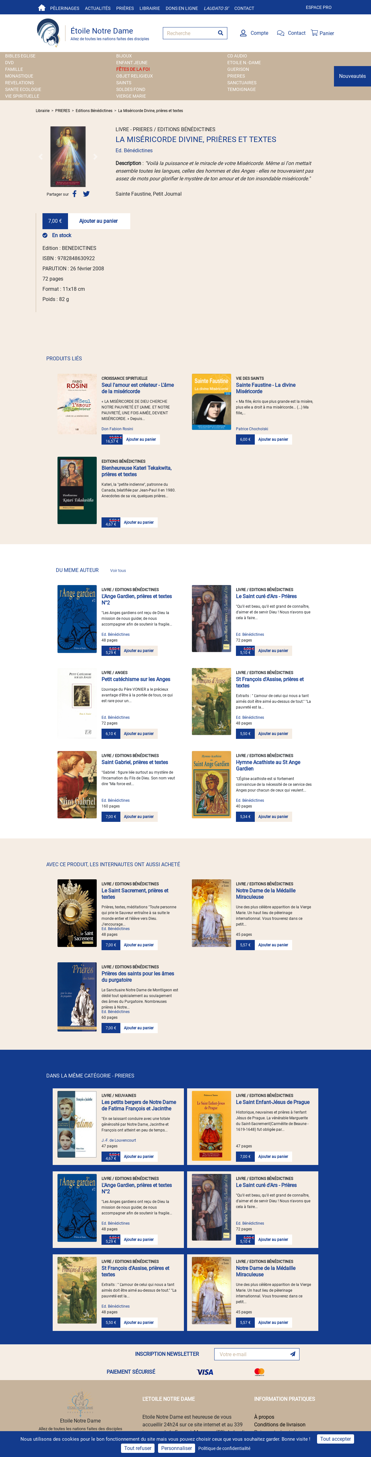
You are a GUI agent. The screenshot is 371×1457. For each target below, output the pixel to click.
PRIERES (236, 76)
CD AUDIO (237, 55)
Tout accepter (335, 1439)
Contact (244, 8)
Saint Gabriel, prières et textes (135, 762)
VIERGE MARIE (131, 96)
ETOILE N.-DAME (244, 62)
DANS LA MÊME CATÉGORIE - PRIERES (90, 1076)
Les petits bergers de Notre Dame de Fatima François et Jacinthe (139, 1105)
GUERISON (238, 69)
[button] (40, 156)
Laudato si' (216, 8)
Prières (125, 8)
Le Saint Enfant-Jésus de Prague (272, 1102)
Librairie (150, 8)
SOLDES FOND (130, 89)
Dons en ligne (182, 8)
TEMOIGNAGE (241, 89)
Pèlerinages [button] (64, 8)
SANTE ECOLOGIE (23, 89)
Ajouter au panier (98, 221)
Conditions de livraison (280, 1425)
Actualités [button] (97, 8)
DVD (9, 62)
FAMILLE (14, 69)
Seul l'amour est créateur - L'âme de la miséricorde (138, 388)
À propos (264, 1417)
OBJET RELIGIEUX (134, 76)
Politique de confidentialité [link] (224, 1448)
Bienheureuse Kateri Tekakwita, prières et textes (136, 471)
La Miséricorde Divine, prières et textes (150, 111)
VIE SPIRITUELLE (22, 96)
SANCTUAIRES (241, 82)
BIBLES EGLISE (20, 55)
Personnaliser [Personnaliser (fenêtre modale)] (176, 1448)
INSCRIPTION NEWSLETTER (167, 1354)
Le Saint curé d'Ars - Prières (266, 596)
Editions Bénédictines (94, 111)
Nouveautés (352, 76)
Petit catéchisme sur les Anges (136, 679)
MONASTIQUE (19, 76)
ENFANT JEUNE (132, 62)
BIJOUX (124, 55)
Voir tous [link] (118, 570)
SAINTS (123, 82)
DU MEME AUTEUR (91, 570)
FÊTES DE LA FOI (133, 69)
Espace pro (319, 7)
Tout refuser (137, 1448)
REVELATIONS (19, 82)
